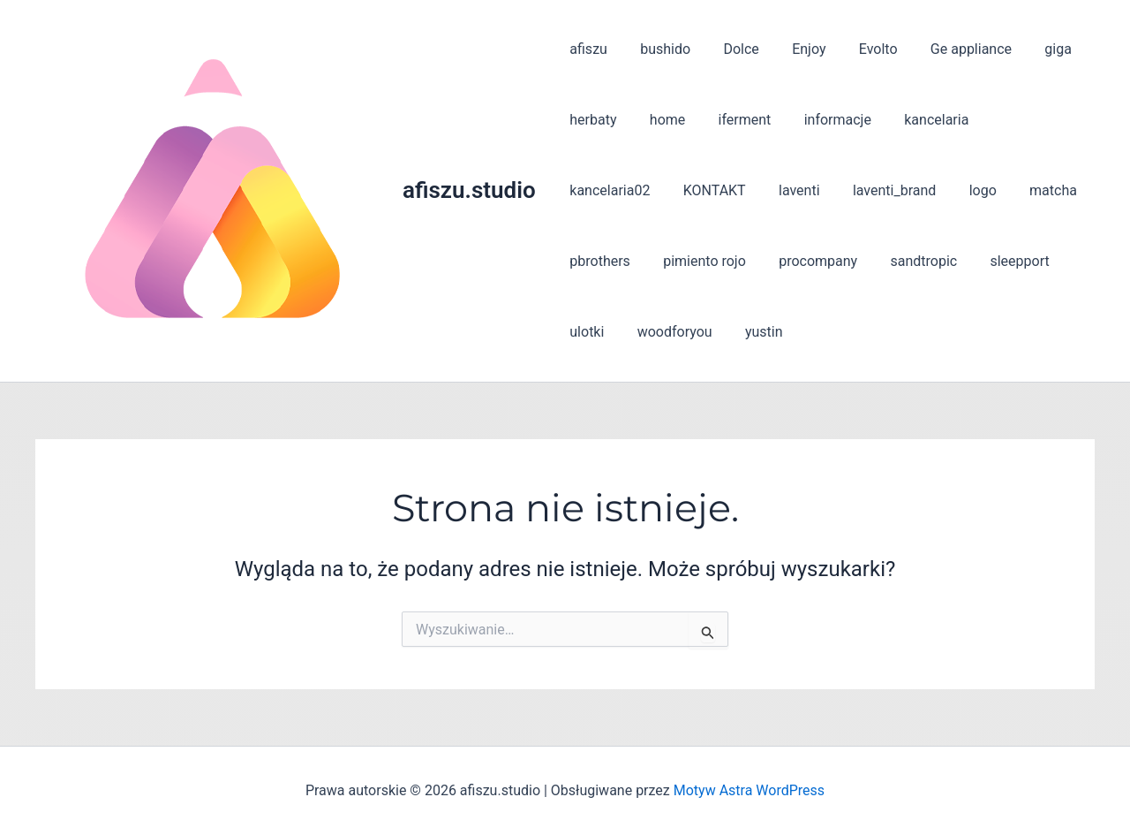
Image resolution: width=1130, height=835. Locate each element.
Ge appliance (945, 49)
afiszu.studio (469, 190)
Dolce (729, 49)
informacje (821, 119)
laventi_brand (768, 190)
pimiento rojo (609, 261)
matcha (919, 190)
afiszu (587, 49)
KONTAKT (599, 190)
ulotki (985, 261)
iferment (732, 119)
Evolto (857, 49)
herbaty (591, 119)
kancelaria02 (1016, 119)
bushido (658, 49)
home (660, 119)
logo (853, 190)
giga (1028, 49)
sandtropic (818, 261)
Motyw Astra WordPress (749, 790)
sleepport (909, 261)
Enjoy (793, 49)
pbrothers (1001, 190)
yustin (690, 331)
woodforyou (605, 331)
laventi (679, 190)
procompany (717, 261)
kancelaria (915, 119)
